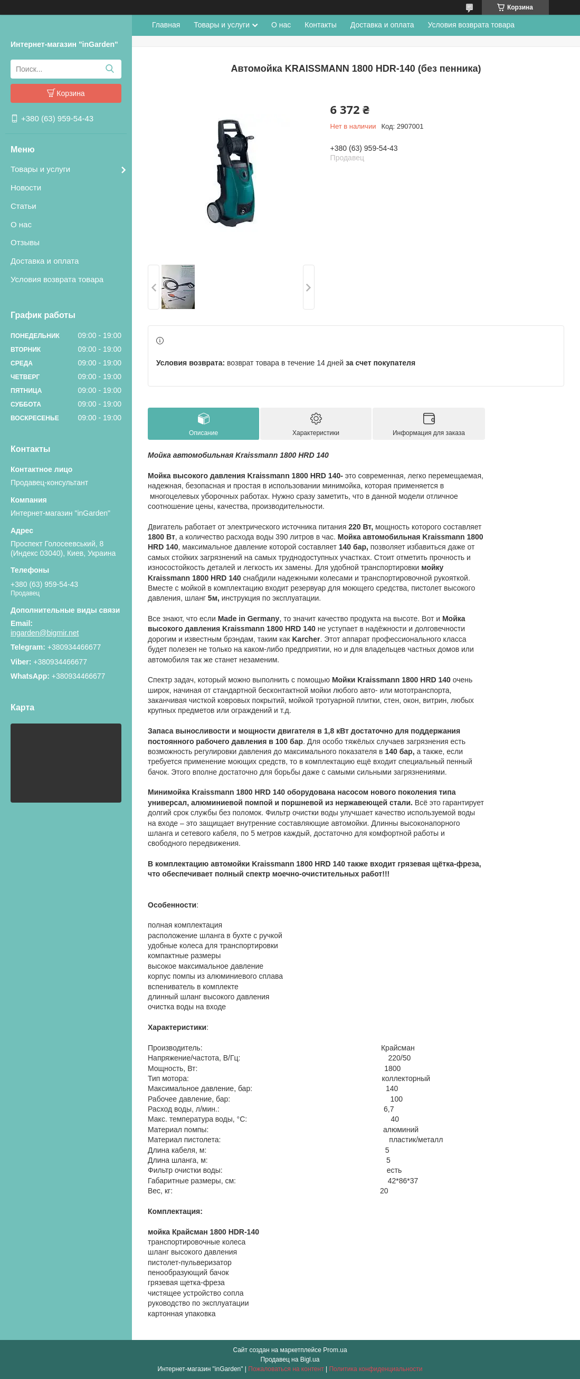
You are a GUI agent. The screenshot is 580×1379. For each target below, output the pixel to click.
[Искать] (109, 69)
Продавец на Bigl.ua (290, 1359)
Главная (166, 25)
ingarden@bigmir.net (45, 633)
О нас (21, 224)
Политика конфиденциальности (375, 1369)
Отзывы (25, 242)
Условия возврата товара (57, 279)
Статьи (23, 205)
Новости (26, 187)
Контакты (320, 25)
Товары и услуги (40, 169)
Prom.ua (335, 1350)
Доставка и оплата (45, 260)
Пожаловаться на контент (286, 1369)
